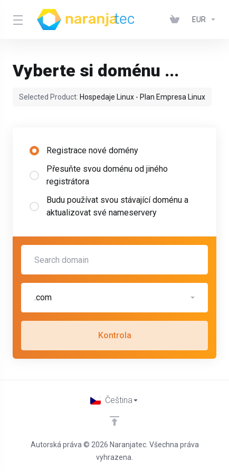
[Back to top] (114, 421)
